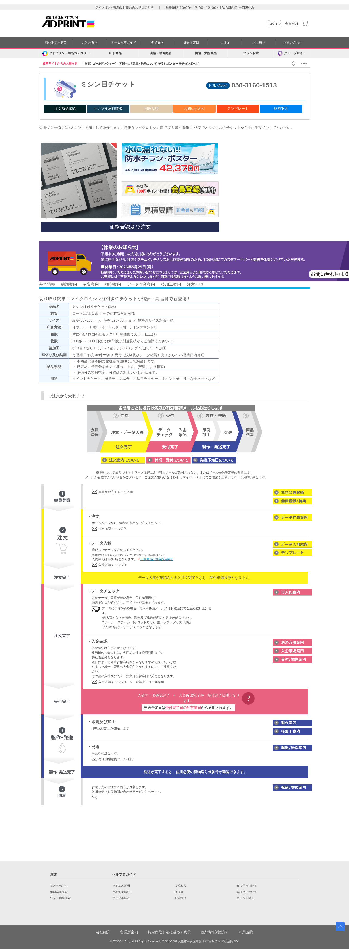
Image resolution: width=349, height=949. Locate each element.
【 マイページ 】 (191, 477)
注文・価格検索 (60, 898)
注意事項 (195, 284)
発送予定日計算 (247, 886)
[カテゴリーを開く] (66, 53)
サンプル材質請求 (108, 108)
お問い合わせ (292, 42)
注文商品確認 (65, 108)
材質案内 (91, 284)
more (304, 63)
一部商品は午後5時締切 (156, 559)
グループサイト (292, 53)
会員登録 (292, 23)
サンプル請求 (121, 898)
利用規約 (246, 932)
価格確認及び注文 (130, 227)
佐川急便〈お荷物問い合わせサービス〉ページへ (126, 791)
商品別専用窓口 (56, 42)
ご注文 (225, 42)
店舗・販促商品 (160, 53)
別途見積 (151, 108)
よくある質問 (121, 886)
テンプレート (238, 108)
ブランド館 (251, 53)
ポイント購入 (245, 898)
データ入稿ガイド (123, 42)
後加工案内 (171, 284)
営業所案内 (129, 932)
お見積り (259, 42)
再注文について (247, 892)
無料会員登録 (59, 892)
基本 (43, 284)
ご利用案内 (90, 42)
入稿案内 (180, 886)
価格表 (179, 892)
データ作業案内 (141, 284)
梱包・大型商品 (206, 53)
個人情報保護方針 (214, 932)
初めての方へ (59, 886)
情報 (51, 284)
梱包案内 (113, 284)
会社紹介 (103, 932)
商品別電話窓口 (122, 892)
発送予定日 (191, 42)
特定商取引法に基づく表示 (169, 932)
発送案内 (157, 42)
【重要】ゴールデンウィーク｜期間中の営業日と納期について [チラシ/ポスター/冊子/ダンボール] (140, 63)
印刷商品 (115, 53)
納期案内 (281, 108)
